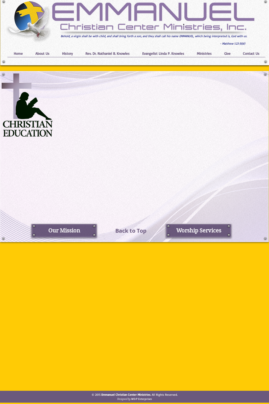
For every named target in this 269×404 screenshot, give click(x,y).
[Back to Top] (131, 231)
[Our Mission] (64, 231)
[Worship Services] (198, 231)
